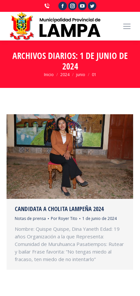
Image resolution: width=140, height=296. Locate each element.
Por (64, 218)
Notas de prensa (30, 218)
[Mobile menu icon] (126, 26)
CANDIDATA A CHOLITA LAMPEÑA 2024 (59, 209)
